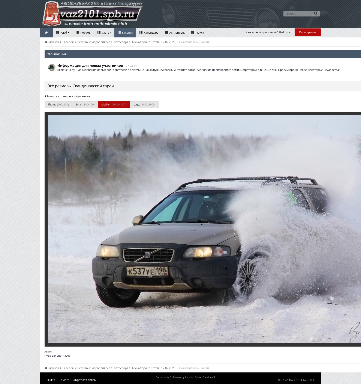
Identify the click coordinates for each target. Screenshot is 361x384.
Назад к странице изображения (67, 96)
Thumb (58, 104)
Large (144, 104)
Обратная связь (84, 380)
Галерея (127, 32)
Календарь (151, 32)
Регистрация (307, 32)
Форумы (85, 32)
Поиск (199, 32)
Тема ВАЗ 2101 (291, 380)
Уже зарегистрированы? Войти (268, 32)
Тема (64, 380)
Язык (50, 380)
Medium (114, 104)
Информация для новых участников (90, 65)
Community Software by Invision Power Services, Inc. (187, 377)
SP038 (311, 380)
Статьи (106, 32)
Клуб (64, 32)
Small (85, 104)
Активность (177, 32)
